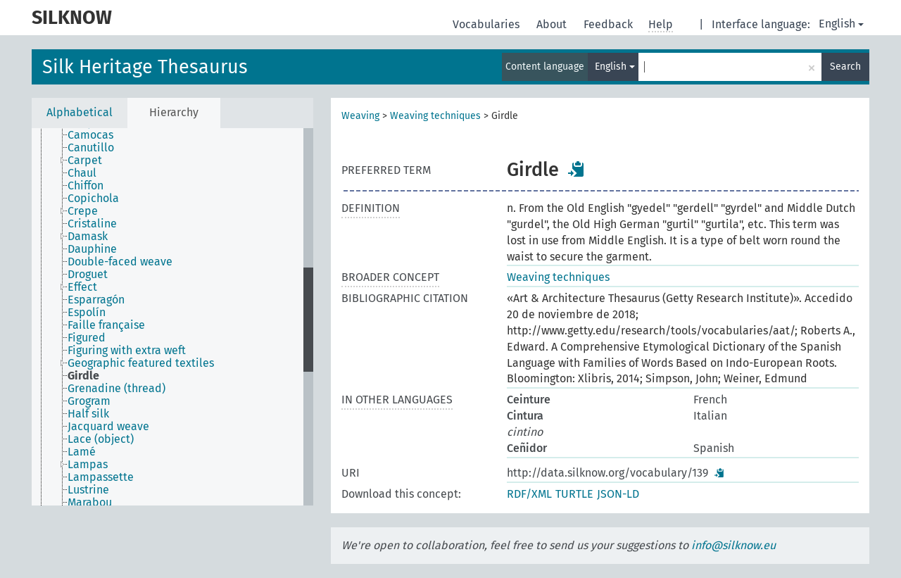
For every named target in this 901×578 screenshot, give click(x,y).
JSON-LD (618, 494)
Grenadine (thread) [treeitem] (116, 388)
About (552, 24)
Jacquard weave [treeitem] (108, 426)
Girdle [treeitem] (83, 376)
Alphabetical (79, 112)
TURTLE (574, 494)
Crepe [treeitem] (83, 211)
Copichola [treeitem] (93, 198)
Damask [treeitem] (88, 236)
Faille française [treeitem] (106, 325)
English (841, 23)
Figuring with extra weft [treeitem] (127, 350)
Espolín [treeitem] (87, 312)
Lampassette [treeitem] (101, 477)
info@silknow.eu (733, 545)
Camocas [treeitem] (90, 135)
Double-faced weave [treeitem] (120, 262)
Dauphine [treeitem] (92, 249)
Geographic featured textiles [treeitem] (141, 363)
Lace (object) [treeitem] (101, 439)
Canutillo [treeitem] (91, 148)
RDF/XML (529, 494)
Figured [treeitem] (87, 338)
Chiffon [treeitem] (85, 186)
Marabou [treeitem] (90, 502)
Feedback (610, 24)
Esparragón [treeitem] (96, 300)
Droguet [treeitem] (88, 274)
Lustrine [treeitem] (88, 490)
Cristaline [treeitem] (92, 224)
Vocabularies (487, 24)
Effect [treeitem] (82, 287)
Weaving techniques (435, 116)
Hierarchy (174, 112)
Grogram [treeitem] (89, 401)
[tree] (172, 316)
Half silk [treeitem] (88, 414)
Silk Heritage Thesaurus (145, 67)
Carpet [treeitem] (85, 160)
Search (845, 67)
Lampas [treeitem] (88, 464)
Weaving (360, 116)
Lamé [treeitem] (82, 452)
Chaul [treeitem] (82, 173)
